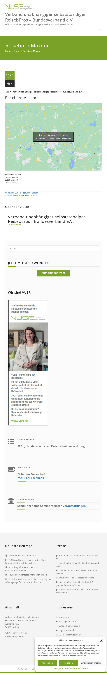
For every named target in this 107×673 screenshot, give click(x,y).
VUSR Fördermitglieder (69, 635)
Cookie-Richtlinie (57, 668)
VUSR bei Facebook (31, 478)
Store (17, 51)
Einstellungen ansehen (91, 663)
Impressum (86, 668)
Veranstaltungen (74, 506)
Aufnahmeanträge (53, 273)
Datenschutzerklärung (72, 668)
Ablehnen (68, 663)
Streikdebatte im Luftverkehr (22, 555)
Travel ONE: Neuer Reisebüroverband (76, 578)
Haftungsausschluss (68, 621)
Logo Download (66, 630)
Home (8, 51)
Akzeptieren (47, 663)
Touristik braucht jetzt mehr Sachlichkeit (28, 575)
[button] (101, 640)
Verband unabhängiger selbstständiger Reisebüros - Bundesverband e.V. (46, 91)
